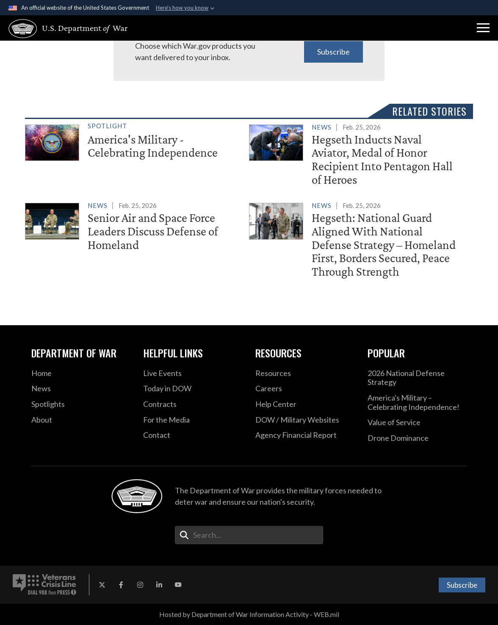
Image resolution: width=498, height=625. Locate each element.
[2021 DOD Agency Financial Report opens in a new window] (305, 435)
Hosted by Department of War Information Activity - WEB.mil (249, 614)
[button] (483, 28)
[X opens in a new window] (102, 584)
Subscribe (333, 51)
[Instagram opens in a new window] (140, 584)
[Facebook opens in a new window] (121, 584)
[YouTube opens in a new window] (178, 584)
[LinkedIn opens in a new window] (159, 584)
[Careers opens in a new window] (305, 388)
